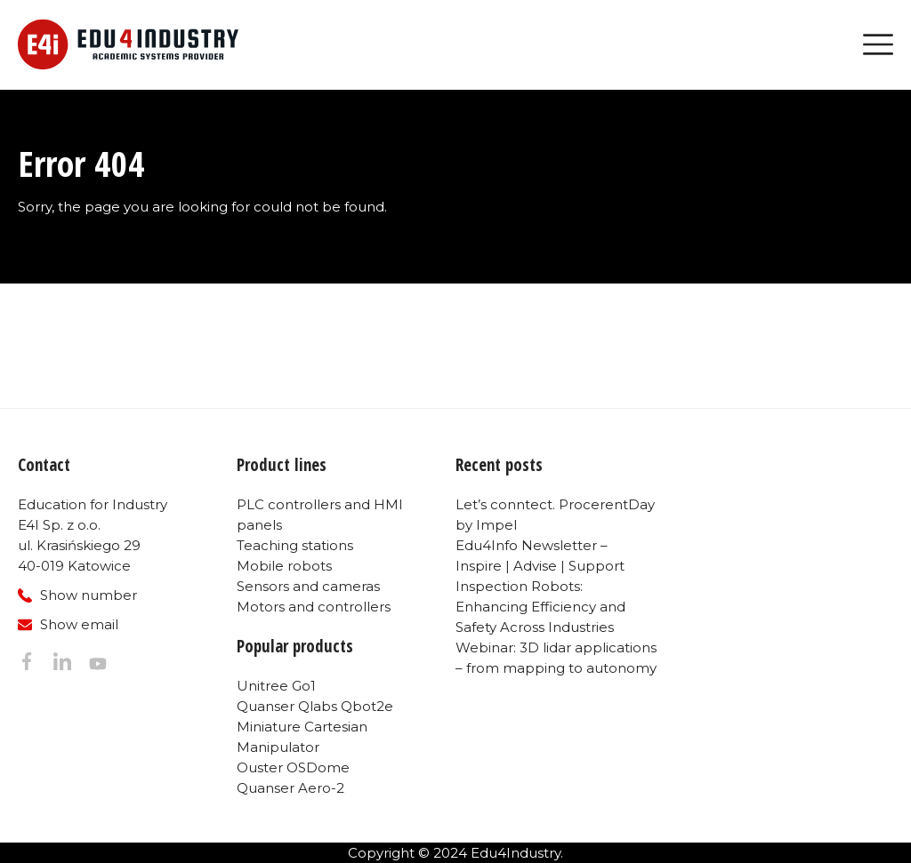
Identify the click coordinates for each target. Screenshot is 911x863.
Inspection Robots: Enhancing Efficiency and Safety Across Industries (540, 606)
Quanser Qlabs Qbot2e (315, 706)
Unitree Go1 (276, 685)
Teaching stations (295, 545)
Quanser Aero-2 (290, 787)
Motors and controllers (314, 606)
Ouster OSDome (293, 767)
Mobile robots (284, 565)
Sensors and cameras (308, 586)
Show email (79, 624)
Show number (88, 595)
